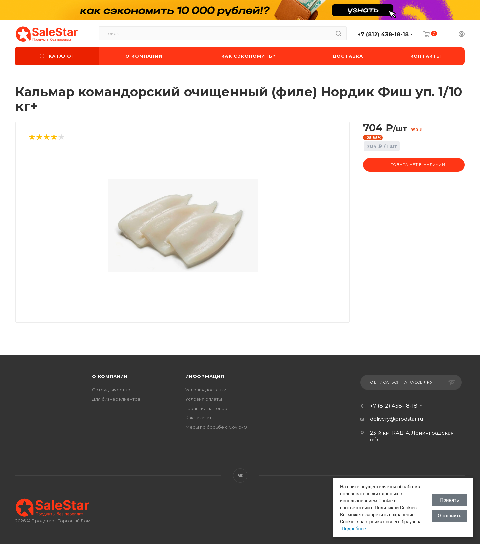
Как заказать (199, 417)
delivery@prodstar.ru (396, 419)
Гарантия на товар (206, 408)
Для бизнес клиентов (116, 399)
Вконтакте (240, 475)
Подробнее (354, 528)
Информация (204, 376)
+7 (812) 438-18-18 (383, 34)
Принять (449, 500)
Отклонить (449, 515)
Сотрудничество (111, 389)
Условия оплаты (203, 399)
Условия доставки (205, 389)
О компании (110, 376)
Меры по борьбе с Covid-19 (216, 427)
